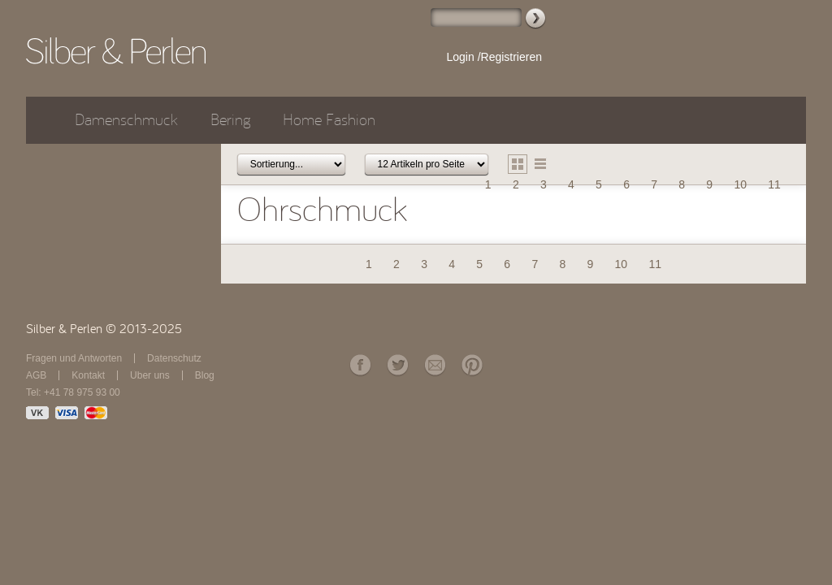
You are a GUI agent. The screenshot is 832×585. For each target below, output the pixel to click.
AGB (36, 375)
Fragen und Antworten (74, 358)
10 (740, 184)
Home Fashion (329, 119)
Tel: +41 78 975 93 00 (73, 392)
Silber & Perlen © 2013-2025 (104, 329)
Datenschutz (174, 358)
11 (774, 184)
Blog (204, 375)
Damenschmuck (126, 119)
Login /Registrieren (494, 56)
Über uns (150, 375)
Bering (230, 119)
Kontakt (88, 375)
